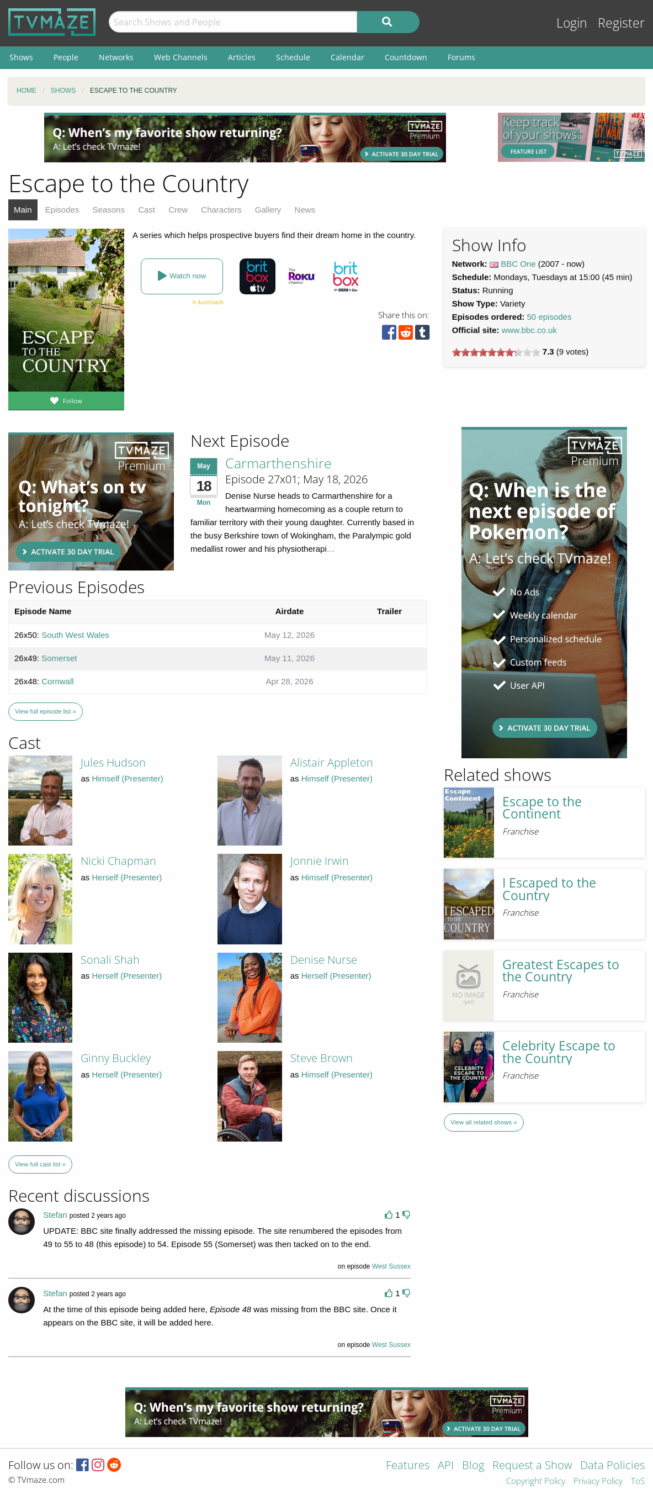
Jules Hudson (113, 762)
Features (407, 1466)
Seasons (109, 209)
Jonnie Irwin (319, 860)
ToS (638, 1481)
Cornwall (57, 681)
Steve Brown (321, 1057)
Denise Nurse (323, 959)
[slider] (496, 352)
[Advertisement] (245, 137)
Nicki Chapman (118, 860)
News (305, 209)
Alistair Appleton (331, 762)
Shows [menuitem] (21, 57)
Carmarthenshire (278, 462)
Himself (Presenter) (127, 778)
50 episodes (549, 316)
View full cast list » (40, 1164)
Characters (221, 209)
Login (571, 22)
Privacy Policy (598, 1481)
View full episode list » (45, 711)
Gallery (268, 209)
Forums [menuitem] (461, 57)
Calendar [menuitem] (347, 57)
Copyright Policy (535, 1481)
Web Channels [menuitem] (181, 57)
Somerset (59, 658)
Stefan (55, 1214)
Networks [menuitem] (116, 57)
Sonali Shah (110, 959)
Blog (473, 1466)
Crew (178, 209)
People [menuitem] (66, 57)
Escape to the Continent (542, 808)
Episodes (62, 209)
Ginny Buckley (116, 1057)
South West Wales (75, 635)
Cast (146, 209)
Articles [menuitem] (242, 57)
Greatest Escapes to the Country (560, 971)
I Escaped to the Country (549, 889)
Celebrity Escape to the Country (558, 1052)
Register (621, 22)
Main (23, 209)
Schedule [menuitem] (293, 57)
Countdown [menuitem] (406, 57)
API (446, 1466)
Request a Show (532, 1466)
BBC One (518, 263)
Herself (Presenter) (127, 877)
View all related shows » (483, 1122)
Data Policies (612, 1466)
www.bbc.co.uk (529, 330)
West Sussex (391, 1266)
